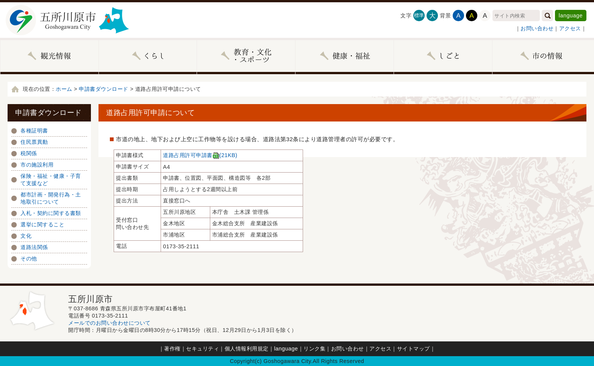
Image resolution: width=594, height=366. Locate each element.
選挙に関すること (42, 224)
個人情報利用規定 (247, 349)
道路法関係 (34, 247)
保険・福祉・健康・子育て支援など (50, 179)
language (571, 15)
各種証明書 (34, 131)
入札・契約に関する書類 (50, 213)
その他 (28, 258)
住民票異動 (34, 142)
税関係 (28, 153)
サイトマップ (413, 349)
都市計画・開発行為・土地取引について (50, 198)
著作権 (172, 349)
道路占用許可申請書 (200, 155)
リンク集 (314, 349)
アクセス (570, 28)
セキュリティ (202, 349)
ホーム (64, 89)
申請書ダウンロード (103, 89)
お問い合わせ (537, 28)
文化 (25, 236)
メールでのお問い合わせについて (109, 323)
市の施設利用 (36, 165)
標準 (419, 15)
